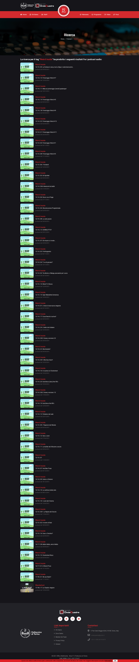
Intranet (57, 644)
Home (62, 39)
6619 (104, 639)
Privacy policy (59, 640)
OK (115, 660)
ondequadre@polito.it (96, 635)
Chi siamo (58, 630)
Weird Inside (40, 64)
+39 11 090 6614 (96, 639)
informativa (108, 660)
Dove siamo (58, 633)
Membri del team (60, 637)
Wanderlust (40, 585)
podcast (69, 39)
